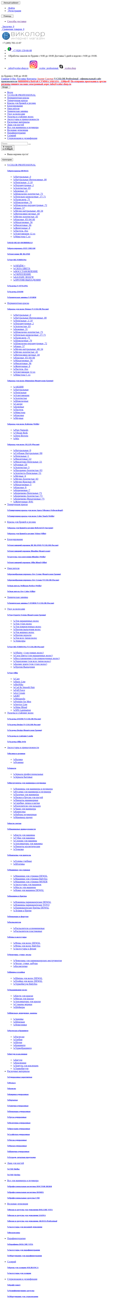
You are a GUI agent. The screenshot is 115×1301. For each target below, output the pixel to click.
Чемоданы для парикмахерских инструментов (37, 960)
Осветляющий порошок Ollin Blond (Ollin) (27, 562)
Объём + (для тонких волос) (28, 652)
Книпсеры (19, 811)
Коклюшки (19, 1063)
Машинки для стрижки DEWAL (30, 876)
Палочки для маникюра (26, 794)
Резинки (18, 762)
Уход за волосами (16, 114)
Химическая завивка (17, 111)
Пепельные (20, 392)
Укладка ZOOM (15, 291)
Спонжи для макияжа (25, 840)
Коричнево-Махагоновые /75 (28, 499)
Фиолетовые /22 (22, 459)
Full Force (19, 690)
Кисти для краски (23, 995)
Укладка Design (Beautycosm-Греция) (24, 730)
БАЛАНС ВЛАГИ (23, 277)
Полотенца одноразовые (19, 1123)
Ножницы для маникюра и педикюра (33, 789)
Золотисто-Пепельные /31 (27, 473)
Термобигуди (20, 1068)
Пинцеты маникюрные (25, 800)
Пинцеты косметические (26, 846)
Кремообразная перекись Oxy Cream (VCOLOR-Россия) (33, 580)
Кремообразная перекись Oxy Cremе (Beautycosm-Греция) (34, 574)
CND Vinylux (13, 1175)
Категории (7, 160)
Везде (10, 92)
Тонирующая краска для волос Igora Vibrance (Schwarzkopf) (35, 510)
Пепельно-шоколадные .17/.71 (29, 196)
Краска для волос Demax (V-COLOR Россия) (28, 309)
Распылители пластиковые (27, 931)
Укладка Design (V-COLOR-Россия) (24, 724)
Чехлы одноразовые (17, 1140)
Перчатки (12, 1100)
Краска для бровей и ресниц (21, 103)
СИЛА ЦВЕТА (21, 268)
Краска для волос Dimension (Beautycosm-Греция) (30, 381)
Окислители (13, 108)
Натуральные (21, 389)
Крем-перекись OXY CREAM (21, 248)
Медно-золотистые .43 (25, 216)
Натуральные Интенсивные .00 (30, 179)
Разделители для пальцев (27, 806)
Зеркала (11, 768)
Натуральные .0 (22, 176)
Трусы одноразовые (17, 1117)
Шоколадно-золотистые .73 (28, 194)
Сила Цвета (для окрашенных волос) (33, 655)
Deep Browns (20, 435)
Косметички (20, 966)
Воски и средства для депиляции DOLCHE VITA (30, 1209)
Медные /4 (19, 476)
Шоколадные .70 (22, 202)
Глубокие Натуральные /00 (27, 453)
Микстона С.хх (21, 236)
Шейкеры (19, 1007)
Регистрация (14, 10)
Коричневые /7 (21, 490)
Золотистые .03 (22, 188)
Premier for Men (22, 701)
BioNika (18, 684)
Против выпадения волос (27, 629)
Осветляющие (21, 395)
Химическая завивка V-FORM (21, 297)
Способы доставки (16, 21)
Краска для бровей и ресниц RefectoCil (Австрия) (30, 528)
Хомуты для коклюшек (25, 1065)
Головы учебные (22, 861)
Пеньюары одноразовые (19, 1111)
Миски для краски (23, 998)
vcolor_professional (44, 68)
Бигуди (17, 1060)
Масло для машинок (24, 887)
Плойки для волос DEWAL (28, 981)
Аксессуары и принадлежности (23, 119)
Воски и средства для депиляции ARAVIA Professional (32, 1221)
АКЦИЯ (18, 387)
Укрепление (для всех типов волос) (32, 661)
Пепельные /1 (21, 456)
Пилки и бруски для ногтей (28, 797)
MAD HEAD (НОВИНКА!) (20, 242)
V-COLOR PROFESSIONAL (21, 95)
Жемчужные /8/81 (23, 501)
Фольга (11, 1083)
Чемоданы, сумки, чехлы (19, 954)
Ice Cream (19, 693)
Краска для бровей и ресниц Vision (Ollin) (26, 533)
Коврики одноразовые (18, 1094)
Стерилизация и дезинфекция (22, 138)
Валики (18, 759)
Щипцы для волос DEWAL (28, 978)
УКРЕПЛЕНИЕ (22, 274)
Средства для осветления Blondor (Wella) (26, 557)
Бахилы (11, 1088)
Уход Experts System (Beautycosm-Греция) (26, 615)
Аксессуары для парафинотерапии (23, 1250)
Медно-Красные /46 (24, 481)
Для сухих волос (22, 623)
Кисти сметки (14, 823)
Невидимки (20, 1024)
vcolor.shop (67, 68)
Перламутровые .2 (23, 185)
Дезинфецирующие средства (20, 1290)
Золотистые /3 (21, 467)
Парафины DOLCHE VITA (20, 1244)
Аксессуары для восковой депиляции (24, 1227)
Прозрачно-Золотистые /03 (27, 470)
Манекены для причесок (19, 855)
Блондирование (15, 106)
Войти (11, 8)
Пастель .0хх (20, 231)
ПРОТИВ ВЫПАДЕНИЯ (27, 280)
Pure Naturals (20, 430)
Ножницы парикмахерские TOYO (31, 905)
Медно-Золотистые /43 (25, 479)
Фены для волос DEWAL (26, 943)
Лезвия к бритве (22, 910)
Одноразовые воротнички (19, 1077)
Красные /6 (20, 487)
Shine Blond (20, 707)
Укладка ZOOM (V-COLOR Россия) (24, 719)
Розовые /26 (20, 464)
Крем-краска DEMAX (17, 171)
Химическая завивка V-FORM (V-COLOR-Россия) (30, 603)
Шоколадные (20, 401)
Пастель (18, 409)
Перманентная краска (18, 97)
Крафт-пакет (14, 1285)
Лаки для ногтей (15, 124)
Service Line (20, 704)
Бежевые (18, 406)
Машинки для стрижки (18, 870)
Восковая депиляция (17, 130)
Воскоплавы (13, 1232)
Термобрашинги (22, 1048)
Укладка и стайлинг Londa (20, 736)
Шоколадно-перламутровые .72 (30, 205)
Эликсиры (19, 641)
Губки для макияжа (24, 838)
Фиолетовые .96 (22, 225)
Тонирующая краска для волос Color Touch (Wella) (30, 516)
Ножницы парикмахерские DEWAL (32, 902)
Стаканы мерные (22, 1004)
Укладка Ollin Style (16, 741)
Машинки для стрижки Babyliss (30, 879)
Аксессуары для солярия (19, 1273)
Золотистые (20, 398)
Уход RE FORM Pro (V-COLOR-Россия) (25, 647)
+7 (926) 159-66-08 (19, 50)
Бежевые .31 (20, 191)
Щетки (17, 1042)
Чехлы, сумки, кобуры (25, 963)
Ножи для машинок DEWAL (28, 890)
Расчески (18, 1036)
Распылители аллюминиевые (29, 928)
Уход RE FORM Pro (16, 260)
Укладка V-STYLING (17, 286)
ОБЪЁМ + (19, 265)
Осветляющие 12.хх (24, 233)
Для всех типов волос (25, 638)
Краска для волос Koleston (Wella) (23, 424)
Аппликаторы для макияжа (28, 843)
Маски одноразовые (17, 1146)
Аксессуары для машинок (27, 884)
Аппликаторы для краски (27, 1001)
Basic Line (19, 681)
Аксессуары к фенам (24, 948)
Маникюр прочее (23, 817)
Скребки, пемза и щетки (26, 803)
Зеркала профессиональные (28, 774)
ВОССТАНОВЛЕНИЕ (25, 271)
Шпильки (19, 1022)
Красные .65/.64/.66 (24, 219)
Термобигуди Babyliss (25, 984)
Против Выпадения (24, 667)
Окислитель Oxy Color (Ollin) (21, 591)
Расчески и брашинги (17, 1030)
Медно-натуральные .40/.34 (28, 211)
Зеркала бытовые (22, 777)
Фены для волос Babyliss (26, 946)
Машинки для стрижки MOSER (30, 881)
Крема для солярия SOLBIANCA (22, 1267)
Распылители (14, 922)
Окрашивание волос (17, 990)
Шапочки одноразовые (18, 1151)
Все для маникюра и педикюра (22, 127)
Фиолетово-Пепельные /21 (27, 462)
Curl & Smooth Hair (24, 687)
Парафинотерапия (16, 133)
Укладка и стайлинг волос (20, 116)
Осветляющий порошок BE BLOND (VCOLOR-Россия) (32, 545)
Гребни (17, 1039)
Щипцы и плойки (16, 972)
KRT (16, 696)
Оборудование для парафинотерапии (24, 1256)
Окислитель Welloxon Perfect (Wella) (24, 586)
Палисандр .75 (21, 199)
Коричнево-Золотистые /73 (27, 496)
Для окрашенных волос (26, 621)
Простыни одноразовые (18, 1129)
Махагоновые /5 (22, 484)
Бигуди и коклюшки (17, 1054)
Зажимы (18, 1019)
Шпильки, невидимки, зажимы (22, 1013)
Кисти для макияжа (24, 835)
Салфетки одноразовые (18, 1134)
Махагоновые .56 (22, 222)
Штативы (19, 864)
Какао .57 (19, 208)
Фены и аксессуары (17, 937)
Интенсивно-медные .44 (26, 213)
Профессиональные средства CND (23, 1198)
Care (16, 678)
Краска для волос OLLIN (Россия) (23, 444)
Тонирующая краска (17, 100)
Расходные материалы (18, 122)
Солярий (11, 135)
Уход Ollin (12, 673)
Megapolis (19, 698)
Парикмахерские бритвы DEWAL (31, 907)
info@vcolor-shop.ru (17, 68)
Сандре (18, 404)
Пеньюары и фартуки (17, 916)
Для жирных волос (23, 632)
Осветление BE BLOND (18, 254)
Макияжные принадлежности (21, 829)
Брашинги (19, 1045)
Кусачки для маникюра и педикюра (32, 791)
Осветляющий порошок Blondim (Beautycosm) (28, 551)
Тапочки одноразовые (17, 1106)
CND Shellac (13, 1169)
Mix (16, 438)
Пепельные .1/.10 (22, 182)
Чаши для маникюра (24, 809)
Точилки (18, 849)
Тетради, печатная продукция (21, 1157)
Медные (18, 418)
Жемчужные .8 (21, 228)
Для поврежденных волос (27, 626)
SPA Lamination (22, 710)
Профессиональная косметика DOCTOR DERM (29, 1186)
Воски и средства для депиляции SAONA (26, 1215)
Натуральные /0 (22, 450)
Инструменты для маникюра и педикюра (26, 783)
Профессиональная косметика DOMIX (25, 1192)
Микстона (19, 412)
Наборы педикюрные (25, 814)
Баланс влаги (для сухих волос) (30, 664)
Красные (18, 415)
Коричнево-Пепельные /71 (27, 493)
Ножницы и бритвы (17, 896)
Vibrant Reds (20, 433)
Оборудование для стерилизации (22, 1296)
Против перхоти (22, 635)
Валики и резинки (16, 753)
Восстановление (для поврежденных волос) (36, 658)
